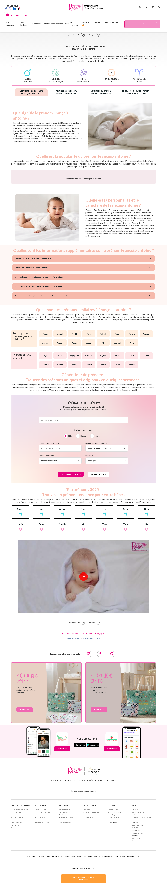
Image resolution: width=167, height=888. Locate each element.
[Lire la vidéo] (83, 645)
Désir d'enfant (41, 874)
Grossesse (63, 874)
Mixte (97, 504)
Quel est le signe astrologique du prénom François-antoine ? (39, 345)
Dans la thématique (46, 524)
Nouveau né (135, 878)
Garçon (83, 504)
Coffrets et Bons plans (20, 874)
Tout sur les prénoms (113, 883)
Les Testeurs (74, 23)
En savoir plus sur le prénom (135, 92)
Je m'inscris (25, 778)
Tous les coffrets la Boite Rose (19, 878)
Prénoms (111, 874)
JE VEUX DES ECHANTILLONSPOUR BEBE (83, 878)
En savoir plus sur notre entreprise (83, 859)
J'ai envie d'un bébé (40, 878)
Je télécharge (62, 817)
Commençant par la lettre (49, 511)
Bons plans (14, 883)
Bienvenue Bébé (88, 883)
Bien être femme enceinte (66, 883)
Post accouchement (89, 886)
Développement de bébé (139, 880)
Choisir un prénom (113, 878)
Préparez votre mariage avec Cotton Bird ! (142, 24)
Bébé (134, 874)
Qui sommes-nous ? (111, 23)
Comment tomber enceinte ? (43, 880)
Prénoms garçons (91, 706)
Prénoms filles (73, 706)
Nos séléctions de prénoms (115, 880)
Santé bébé (135, 883)
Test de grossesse (40, 886)
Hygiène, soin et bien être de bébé (141, 886)
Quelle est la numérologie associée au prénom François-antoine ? (41, 364)
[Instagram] (10, 8)
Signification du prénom (31, 92)
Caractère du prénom (100, 92)
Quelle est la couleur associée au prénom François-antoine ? (39, 355)
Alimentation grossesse (66, 886)
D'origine (89, 524)
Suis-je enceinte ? (40, 883)
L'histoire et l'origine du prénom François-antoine (35, 327)
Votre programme (9, 23)
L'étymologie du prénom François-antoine (31, 336)
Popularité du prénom (66, 92)
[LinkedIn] (14, 8)
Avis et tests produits (17, 886)
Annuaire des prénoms (114, 886)
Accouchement (90, 874)
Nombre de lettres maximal (96, 511)
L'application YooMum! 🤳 (91, 23)
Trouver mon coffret (16, 880)
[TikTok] (19, 8)
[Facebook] (6, 8)
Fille (70, 504)
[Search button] (140, 7)
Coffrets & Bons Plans (19, 15)
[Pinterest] (112, 722)
